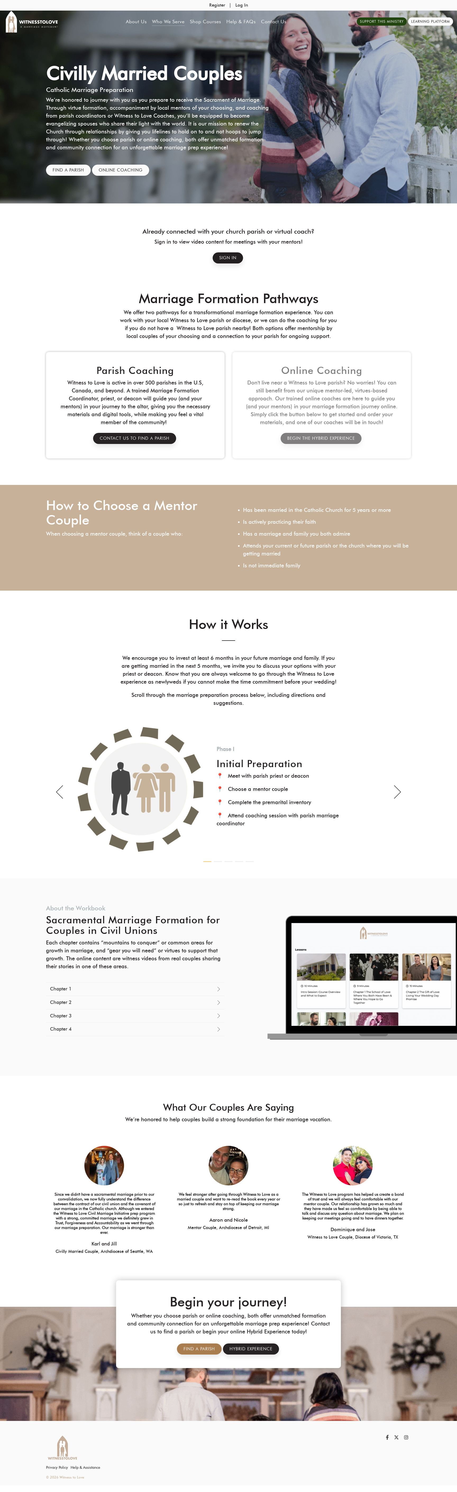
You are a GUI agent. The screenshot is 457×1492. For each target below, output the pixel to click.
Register (217, 5)
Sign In (227, 257)
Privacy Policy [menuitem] (57, 1467)
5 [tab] (248, 864)
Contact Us (273, 22)
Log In (241, 5)
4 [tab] (237, 864)
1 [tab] (206, 864)
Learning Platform (430, 21)
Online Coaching (121, 170)
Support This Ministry (382, 21)
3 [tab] (227, 864)
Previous (63, 792)
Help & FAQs (241, 22)
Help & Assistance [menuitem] (85, 1467)
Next (394, 792)
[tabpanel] (228, 788)
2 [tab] (216, 864)
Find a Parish (68, 170)
